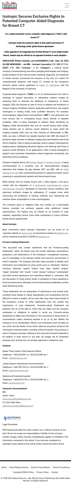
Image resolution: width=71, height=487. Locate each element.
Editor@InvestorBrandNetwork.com (17, 406)
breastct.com (62, 233)
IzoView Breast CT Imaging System (45, 162)
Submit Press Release (40, 467)
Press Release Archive (18, 467)
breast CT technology (49, 85)
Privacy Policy (42, 472)
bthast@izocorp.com (18, 358)
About (4, 467)
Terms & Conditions (61, 467)
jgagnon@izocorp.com (18, 370)
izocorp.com (26, 233)
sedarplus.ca (44, 236)
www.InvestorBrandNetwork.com (16, 399)
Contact (54, 472)
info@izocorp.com (16, 383)
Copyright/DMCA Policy (23, 472)
